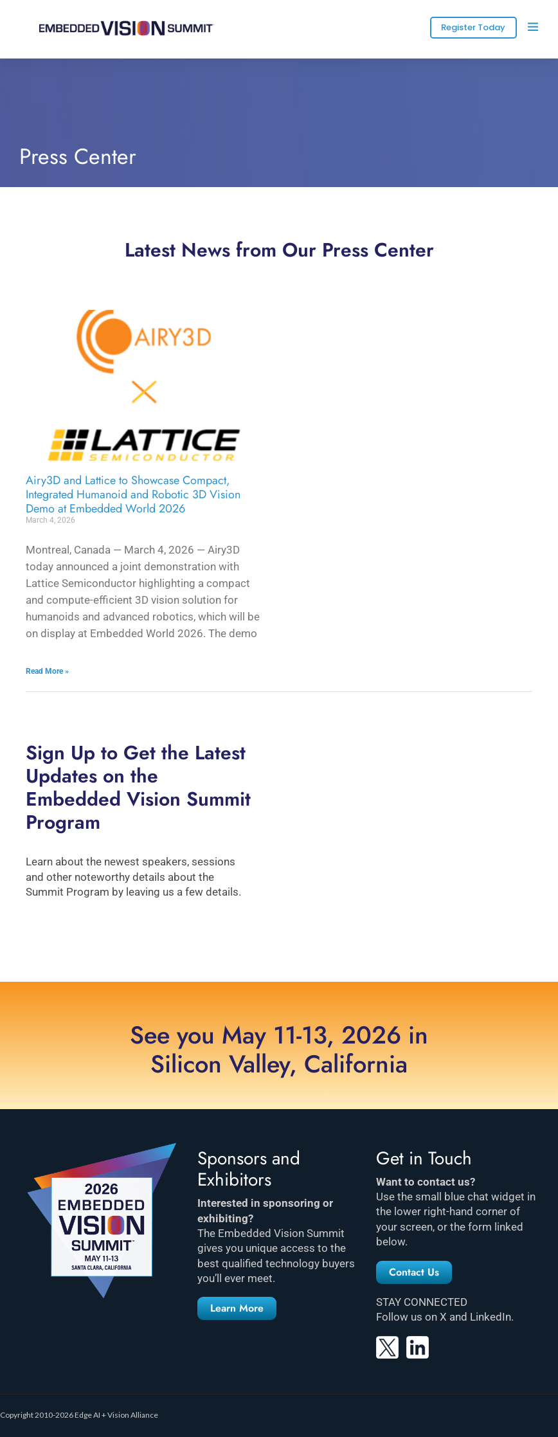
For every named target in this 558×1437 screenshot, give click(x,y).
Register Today (473, 27)
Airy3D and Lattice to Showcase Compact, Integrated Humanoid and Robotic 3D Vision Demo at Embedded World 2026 (133, 494)
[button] (236, 1308)
